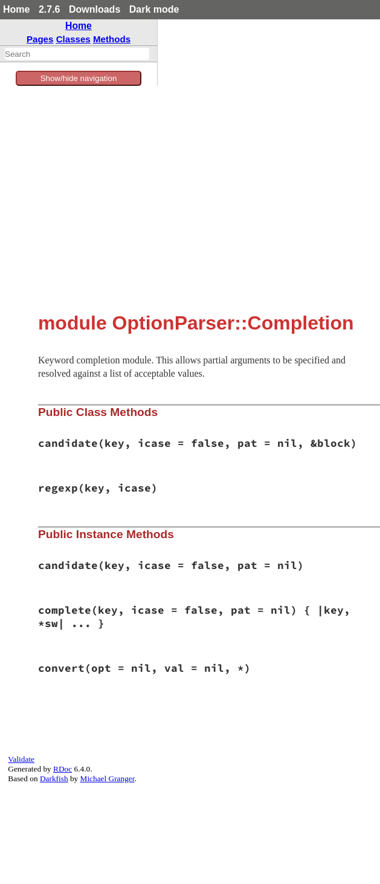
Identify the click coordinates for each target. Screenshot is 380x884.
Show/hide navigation (78, 78)
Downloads (94, 9)
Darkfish (54, 778)
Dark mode (154, 9)
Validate (21, 759)
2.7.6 (49, 9)
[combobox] (77, 54)
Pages (40, 39)
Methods (111, 39)
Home (16, 9)
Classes (73, 39)
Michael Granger (107, 778)
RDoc (62, 768)
